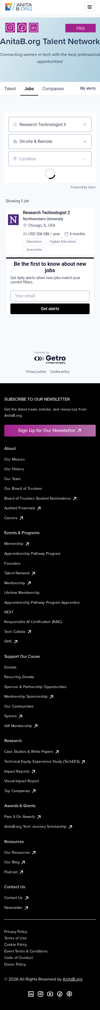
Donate (10, 667)
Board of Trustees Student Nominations (40, 498)
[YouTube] (50, 994)
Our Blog (15, 862)
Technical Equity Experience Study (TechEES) (45, 761)
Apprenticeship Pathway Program (32, 553)
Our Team (12, 478)
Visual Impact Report (21, 781)
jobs (29, 88)
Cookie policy (60, 372)
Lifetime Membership (21, 592)
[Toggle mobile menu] (90, 7)
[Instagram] (10, 27)
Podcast (14, 872)
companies (53, 88)
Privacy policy (36, 372)
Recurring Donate (19, 676)
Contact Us (16, 897)
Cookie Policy (15, 944)
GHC (11, 641)
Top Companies (20, 790)
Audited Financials (23, 508)
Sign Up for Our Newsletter (50, 430)
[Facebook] (22, 27)
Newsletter (16, 907)
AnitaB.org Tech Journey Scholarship (38, 826)
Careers (14, 518)
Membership (18, 583)
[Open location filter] (84, 159)
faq (81, 28)
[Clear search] (84, 124)
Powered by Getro (83, 187)
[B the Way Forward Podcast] (69, 994)
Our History (14, 469)
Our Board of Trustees (23, 488)
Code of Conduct (18, 957)
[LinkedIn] (33, 27)
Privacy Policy (15, 931)
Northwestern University (43, 219)
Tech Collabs (18, 631)
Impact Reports (20, 771)
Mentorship (17, 543)
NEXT (9, 612)
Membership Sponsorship (29, 696)
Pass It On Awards (23, 816)
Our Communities (19, 706)
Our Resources (20, 852)
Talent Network (20, 573)
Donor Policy (15, 964)
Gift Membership (21, 725)
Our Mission (14, 459)
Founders (12, 563)
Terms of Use (15, 938)
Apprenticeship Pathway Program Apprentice (42, 602)
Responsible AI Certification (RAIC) (33, 621)
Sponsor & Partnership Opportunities (35, 686)
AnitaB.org (72, 979)
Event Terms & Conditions (26, 951)
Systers (13, 716)
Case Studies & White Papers (32, 751)
